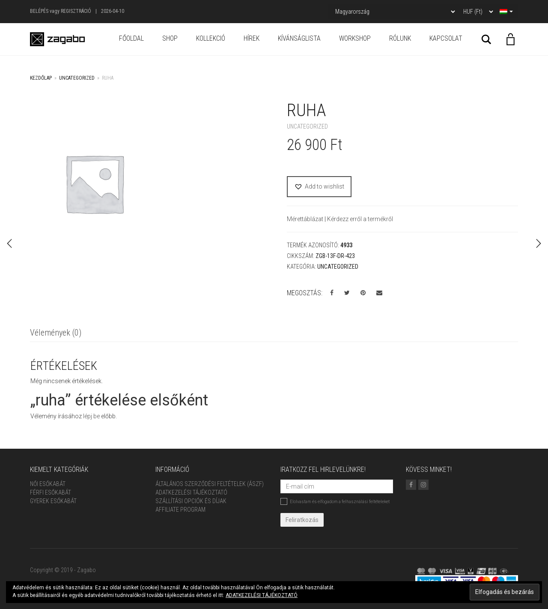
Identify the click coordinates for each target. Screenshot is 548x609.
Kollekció (210, 38)
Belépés (39, 11)
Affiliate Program (180, 509)
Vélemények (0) (55, 332)
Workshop (355, 38)
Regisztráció (76, 11)
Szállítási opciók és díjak (190, 501)
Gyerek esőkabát (53, 501)
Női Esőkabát (48, 483)
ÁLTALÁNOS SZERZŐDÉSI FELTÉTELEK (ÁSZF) (209, 483)
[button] (319, 186)
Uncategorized (77, 78)
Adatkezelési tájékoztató (191, 492)
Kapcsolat (445, 38)
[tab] (55, 333)
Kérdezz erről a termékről (360, 219)
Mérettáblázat (306, 219)
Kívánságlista (299, 38)
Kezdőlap (41, 78)
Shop (170, 38)
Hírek (251, 38)
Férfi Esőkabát (50, 492)
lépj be (91, 416)
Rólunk (400, 38)
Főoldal (131, 38)
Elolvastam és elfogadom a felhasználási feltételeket (335, 501)
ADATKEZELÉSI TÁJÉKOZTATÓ (262, 595)
